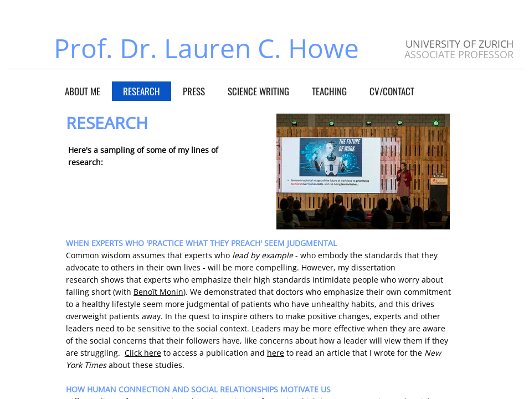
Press (194, 91)
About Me (82, 91)
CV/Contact (391, 91)
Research (141, 91)
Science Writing (258, 91)
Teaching (329, 91)
